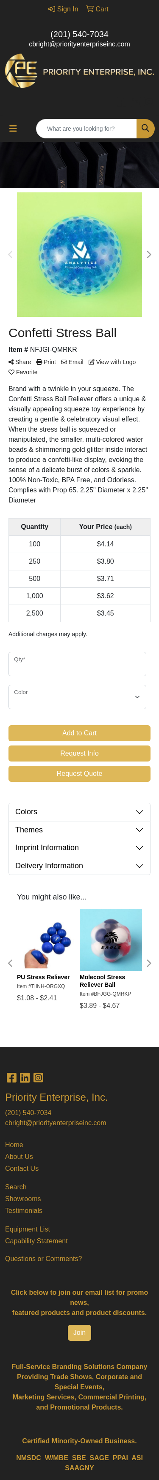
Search (16, 1187)
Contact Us (22, 1168)
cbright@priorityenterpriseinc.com (79, 44)
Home (14, 1144)
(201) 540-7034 (79, 34)
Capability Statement (36, 1241)
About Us (19, 1156)
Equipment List (27, 1229)
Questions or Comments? (43, 1258)
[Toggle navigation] (13, 129)
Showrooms (23, 1198)
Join (79, 1332)
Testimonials (23, 1210)
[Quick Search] (86, 128)
